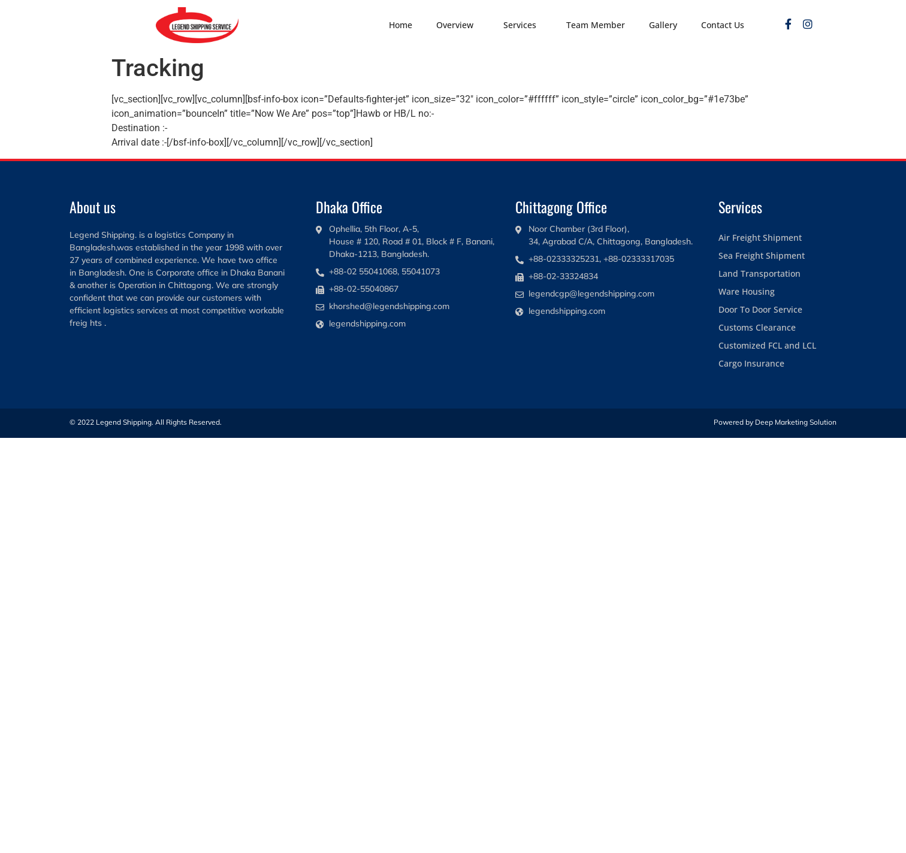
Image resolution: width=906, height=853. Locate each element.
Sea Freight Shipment (761, 255)
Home (400, 25)
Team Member (595, 25)
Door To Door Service (760, 309)
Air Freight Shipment (760, 237)
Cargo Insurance (751, 363)
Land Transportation (759, 273)
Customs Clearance (757, 327)
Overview (457, 25)
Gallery (663, 25)
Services (522, 25)
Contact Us (722, 25)
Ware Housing (746, 291)
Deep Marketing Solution (795, 422)
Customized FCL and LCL (767, 345)
